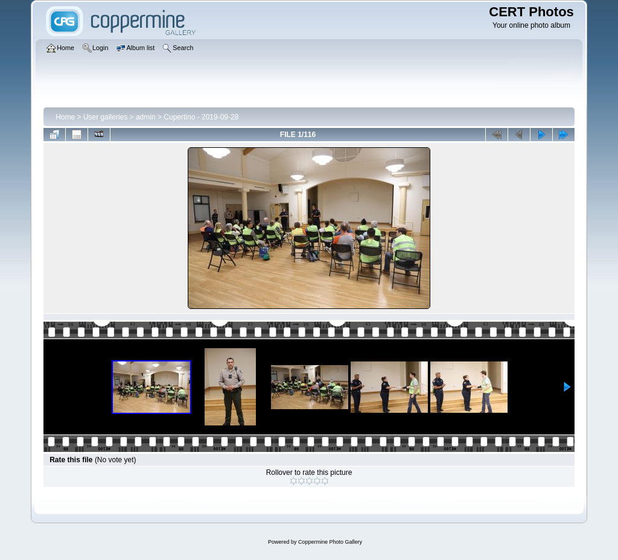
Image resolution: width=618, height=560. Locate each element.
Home (65, 117)
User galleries (105, 117)
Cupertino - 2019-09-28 (201, 117)
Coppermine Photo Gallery (330, 542)
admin (146, 117)
